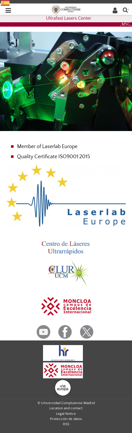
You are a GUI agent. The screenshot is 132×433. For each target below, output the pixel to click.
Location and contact (66, 408)
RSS (66, 424)
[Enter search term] (125, 10)
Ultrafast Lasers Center (68, 18)
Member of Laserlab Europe (47, 147)
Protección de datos (66, 419)
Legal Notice (66, 414)
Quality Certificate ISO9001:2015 (53, 157)
